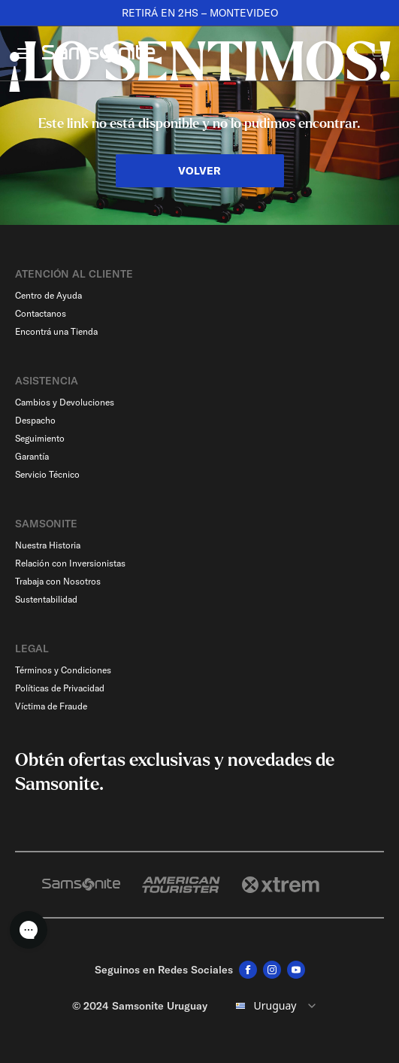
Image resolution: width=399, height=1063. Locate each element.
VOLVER (199, 171)
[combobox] (273, 1006)
